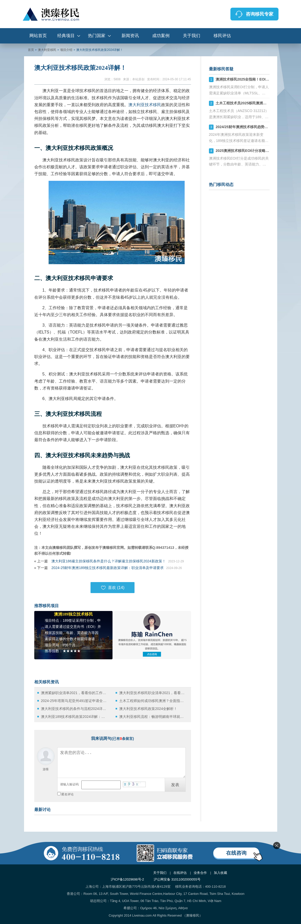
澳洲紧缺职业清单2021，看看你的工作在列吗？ (74, 693)
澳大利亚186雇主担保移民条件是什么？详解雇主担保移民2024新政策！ (108, 561)
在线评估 (180, 873)
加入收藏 (220, 873)
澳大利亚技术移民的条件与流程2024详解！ (74, 709)
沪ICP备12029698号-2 (127, 879)
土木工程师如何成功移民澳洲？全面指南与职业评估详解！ (152, 701)
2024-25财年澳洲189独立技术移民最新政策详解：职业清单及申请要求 (107, 568)
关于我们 (191, 35)
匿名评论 (67, 794)
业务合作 (200, 873)
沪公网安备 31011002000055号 (177, 879)
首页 (31, 50)
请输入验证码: (69, 784)
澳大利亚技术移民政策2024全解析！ (148, 709)
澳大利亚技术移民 (144, 105)
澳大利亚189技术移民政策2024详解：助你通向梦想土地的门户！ (74, 717)
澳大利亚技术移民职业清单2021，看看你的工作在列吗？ (152, 693)
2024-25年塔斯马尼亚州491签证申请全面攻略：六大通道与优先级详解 (74, 701)
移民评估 (222, 35)
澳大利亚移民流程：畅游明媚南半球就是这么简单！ (152, 717)
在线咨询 (236, 853)
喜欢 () (113, 587)
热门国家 (96, 35)
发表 (175, 785)
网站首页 (38, 35)
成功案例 (161, 35)
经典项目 (66, 35)
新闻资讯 (130, 35)
